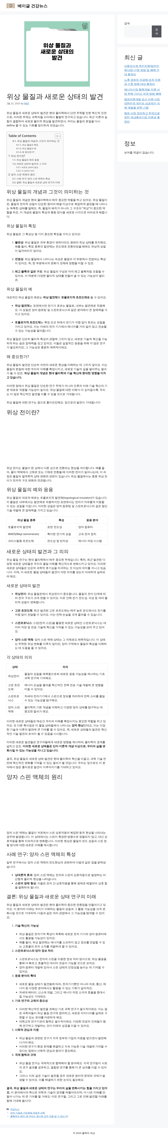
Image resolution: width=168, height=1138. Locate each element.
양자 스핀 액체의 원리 (23, 174)
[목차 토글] (56, 136)
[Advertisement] (57, 442)
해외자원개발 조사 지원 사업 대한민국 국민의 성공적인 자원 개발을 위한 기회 (142, 103)
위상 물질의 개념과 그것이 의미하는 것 (38, 141)
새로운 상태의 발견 (29, 167)
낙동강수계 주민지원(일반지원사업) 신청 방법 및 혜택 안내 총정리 (141, 70)
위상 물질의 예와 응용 (28, 159)
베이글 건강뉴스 (32, 5)
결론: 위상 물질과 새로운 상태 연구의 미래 (38, 182)
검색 (127, 23)
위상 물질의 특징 (30, 144)
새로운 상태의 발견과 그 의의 (31, 163)
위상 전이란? (18, 155)
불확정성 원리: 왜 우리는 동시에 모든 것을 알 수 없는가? (39, 1116)
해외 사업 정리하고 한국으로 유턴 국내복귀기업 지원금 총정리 (142, 117)
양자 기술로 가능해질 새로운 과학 (27, 1112)
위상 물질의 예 (29, 148)
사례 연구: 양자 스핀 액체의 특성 (33, 178)
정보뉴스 (15, 1109)
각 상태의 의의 (27, 170)
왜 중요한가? (28, 152)
